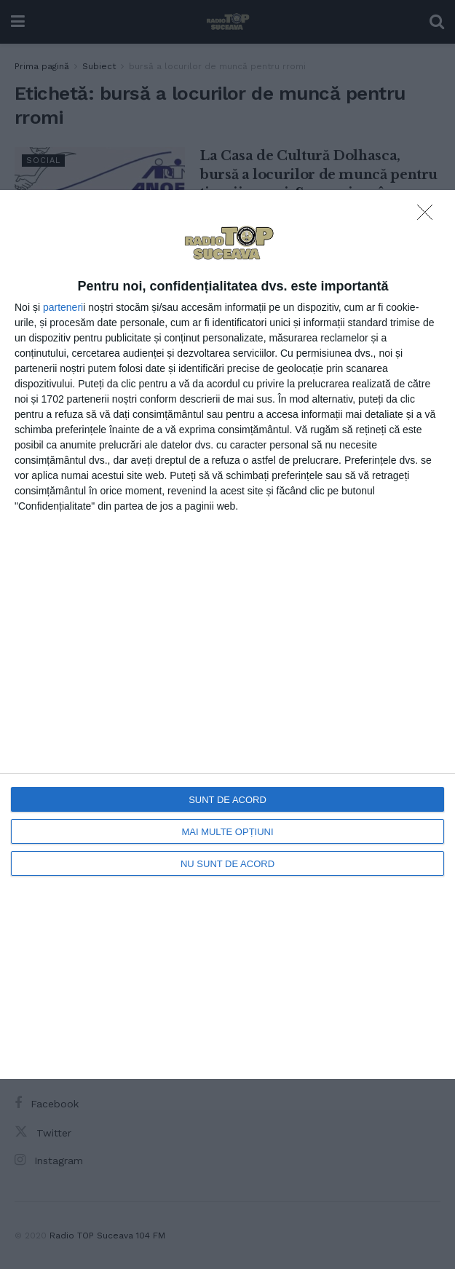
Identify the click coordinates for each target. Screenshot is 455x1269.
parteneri (63, 307)
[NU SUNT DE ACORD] (428, 216)
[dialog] (227, 634)
